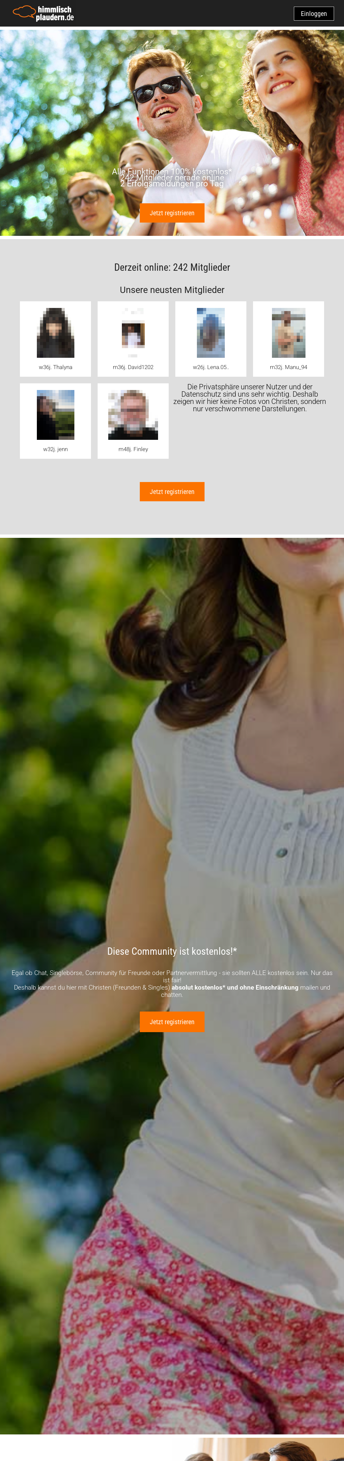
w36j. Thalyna (55, 367)
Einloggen (314, 14)
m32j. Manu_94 (288, 367)
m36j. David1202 (133, 367)
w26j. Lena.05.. (211, 367)
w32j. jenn (55, 449)
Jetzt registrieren (172, 213)
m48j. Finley (133, 449)
